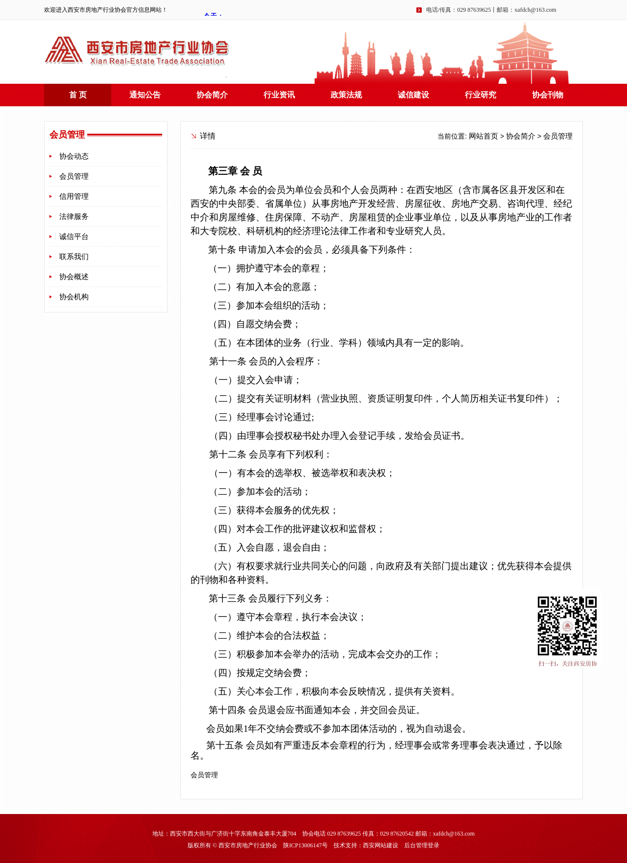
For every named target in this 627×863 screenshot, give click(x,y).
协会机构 (74, 297)
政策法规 (346, 95)
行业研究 (480, 95)
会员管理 (74, 176)
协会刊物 (547, 95)
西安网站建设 (380, 845)
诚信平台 (74, 236)
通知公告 (145, 95)
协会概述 (74, 277)
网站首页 (483, 136)
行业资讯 (279, 95)
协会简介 (212, 95)
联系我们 (74, 257)
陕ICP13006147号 (305, 845)
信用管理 (74, 196)
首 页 (78, 95)
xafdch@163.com (535, 9)
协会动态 (74, 156)
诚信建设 (413, 95)
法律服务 (74, 216)
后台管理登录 (421, 845)
